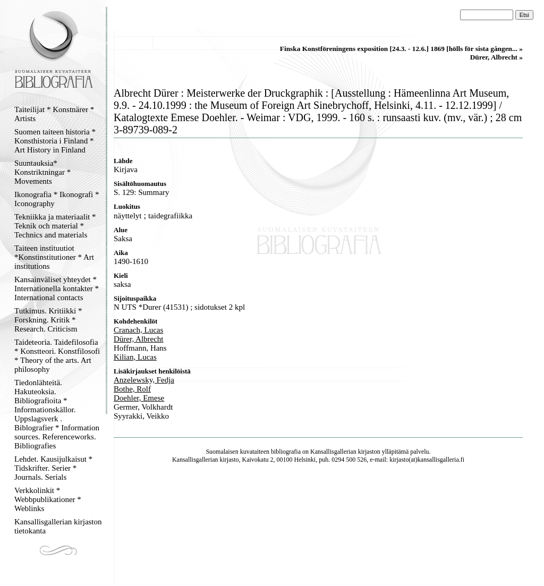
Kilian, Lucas (135, 357)
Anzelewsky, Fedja (144, 380)
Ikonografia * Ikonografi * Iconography (56, 199)
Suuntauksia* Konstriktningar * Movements (42, 172)
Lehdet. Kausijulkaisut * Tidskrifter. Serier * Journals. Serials (53, 468)
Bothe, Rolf (132, 389)
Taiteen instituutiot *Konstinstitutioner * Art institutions (54, 257)
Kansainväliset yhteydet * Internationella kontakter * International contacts (56, 288)
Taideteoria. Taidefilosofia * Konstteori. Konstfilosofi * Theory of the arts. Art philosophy (57, 355)
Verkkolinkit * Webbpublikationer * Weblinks (47, 499)
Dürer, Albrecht (139, 339)
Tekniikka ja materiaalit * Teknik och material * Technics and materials (55, 226)
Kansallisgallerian (333, 451)
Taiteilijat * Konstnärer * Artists (54, 114)
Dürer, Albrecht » (496, 57)
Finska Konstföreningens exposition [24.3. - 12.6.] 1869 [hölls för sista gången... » (401, 49)
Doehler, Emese (139, 398)
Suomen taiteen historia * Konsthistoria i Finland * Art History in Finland (55, 141)
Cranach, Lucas (138, 330)
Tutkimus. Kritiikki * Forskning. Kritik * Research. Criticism (48, 320)
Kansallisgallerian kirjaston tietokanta (58, 526)
